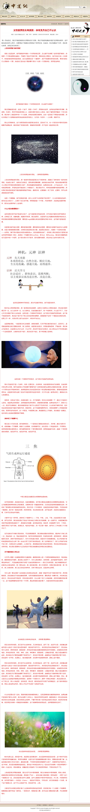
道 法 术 (22, 16)
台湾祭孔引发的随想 (78, 54)
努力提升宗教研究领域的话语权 (80, 69)
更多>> (86, 36)
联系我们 (45, 805)
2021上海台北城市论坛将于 (79, 39)
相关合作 (51, 805)
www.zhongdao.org (45, 808)
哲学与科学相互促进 (78, 72)
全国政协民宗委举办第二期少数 (80, 61)
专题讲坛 (85, 16)
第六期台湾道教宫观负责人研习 (80, 41)
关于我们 (39, 805)
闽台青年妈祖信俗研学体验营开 (80, 44)
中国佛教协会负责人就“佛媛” (80, 64)
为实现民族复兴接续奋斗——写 (80, 49)
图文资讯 (40, 16)
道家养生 (49, 16)
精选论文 (76, 16)
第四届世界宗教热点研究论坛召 (80, 56)
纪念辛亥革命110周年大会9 (79, 51)
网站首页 (4, 16)
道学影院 (31, 16)
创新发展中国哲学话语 (78, 74)
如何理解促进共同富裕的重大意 (80, 46)
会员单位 (67, 16)
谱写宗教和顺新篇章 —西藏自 (80, 67)
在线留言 (58, 16)
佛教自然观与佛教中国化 (79, 59)
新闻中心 (13, 16)
